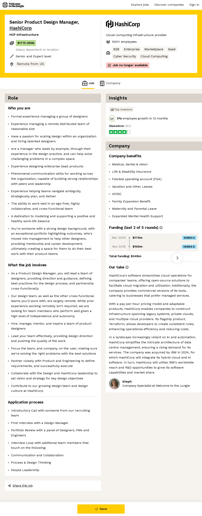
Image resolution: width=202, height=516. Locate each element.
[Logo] (13, 5)
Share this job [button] (20, 485)
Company (109, 83)
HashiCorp (20, 28)
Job (88, 83)
